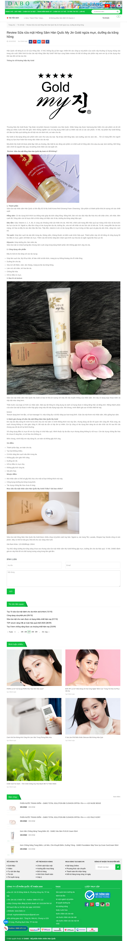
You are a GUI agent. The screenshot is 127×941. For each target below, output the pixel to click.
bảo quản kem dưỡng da (65, 892)
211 (43, 631)
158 (32, 631)
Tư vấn (69, 11)
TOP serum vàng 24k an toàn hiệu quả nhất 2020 (26, 622)
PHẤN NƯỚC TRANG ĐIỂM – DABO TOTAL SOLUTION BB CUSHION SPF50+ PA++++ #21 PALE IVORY (60, 817)
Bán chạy (13, 797)
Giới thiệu (18, 11)
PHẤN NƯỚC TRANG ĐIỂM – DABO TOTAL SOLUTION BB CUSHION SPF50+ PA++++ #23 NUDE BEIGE (60, 803)
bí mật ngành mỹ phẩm (64, 899)
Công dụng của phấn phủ (16, 615)
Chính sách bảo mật (44, 865)
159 (36, 631)
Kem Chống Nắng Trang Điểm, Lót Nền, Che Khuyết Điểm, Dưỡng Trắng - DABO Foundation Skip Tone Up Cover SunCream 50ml (69, 845)
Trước (10, 631)
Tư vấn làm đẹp (14, 871)
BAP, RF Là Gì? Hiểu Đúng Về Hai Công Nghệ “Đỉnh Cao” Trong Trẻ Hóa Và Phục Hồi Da (92, 689)
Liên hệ (82, 11)
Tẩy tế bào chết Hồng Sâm (67, 137)
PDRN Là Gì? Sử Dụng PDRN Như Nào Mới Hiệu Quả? (25, 688)
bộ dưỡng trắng (62, 906)
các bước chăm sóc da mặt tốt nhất (67, 921)
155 (22, 631)
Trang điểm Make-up (45, 11)
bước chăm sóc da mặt (64, 913)
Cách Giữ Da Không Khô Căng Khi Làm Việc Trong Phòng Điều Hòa (29, 737)
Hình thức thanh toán (45, 874)
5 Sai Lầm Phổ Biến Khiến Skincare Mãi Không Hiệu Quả (83, 737)
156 (25, 631)
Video (10, 868)
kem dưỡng (83, 137)
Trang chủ (9, 11)
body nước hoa (61, 910)
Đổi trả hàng (42, 871)
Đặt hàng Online (73, 865)
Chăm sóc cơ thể (60, 11)
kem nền (98, 137)
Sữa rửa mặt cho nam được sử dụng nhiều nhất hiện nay (29, 619)
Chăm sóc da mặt (29, 11)
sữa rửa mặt (51, 137)
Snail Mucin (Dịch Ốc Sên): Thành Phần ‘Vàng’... (31, 18)
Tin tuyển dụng (13, 877)
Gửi (10, 591)
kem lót (91, 137)
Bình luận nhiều (16, 644)
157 (29, 631)
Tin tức (76, 11)
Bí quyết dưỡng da (63, 902)
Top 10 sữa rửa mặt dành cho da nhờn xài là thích (26, 611)
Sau (47, 631)
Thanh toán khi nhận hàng (76, 871)
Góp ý (39, 877)
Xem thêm (116, 796)
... (18, 631)
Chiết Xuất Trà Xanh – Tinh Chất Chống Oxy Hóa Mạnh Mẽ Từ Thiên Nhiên (31, 783)
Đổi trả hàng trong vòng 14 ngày (79, 874)
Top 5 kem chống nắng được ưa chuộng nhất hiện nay (28, 626)
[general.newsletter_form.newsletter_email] (105, 866)
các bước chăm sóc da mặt (66, 917)
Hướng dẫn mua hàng (45, 868)
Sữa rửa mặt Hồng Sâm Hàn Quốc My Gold (31, 151)
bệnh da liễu (60, 895)
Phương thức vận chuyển (76, 868)
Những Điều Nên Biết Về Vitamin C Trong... (69, 18)
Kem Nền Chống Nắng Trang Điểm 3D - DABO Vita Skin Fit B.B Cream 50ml (49, 831)
